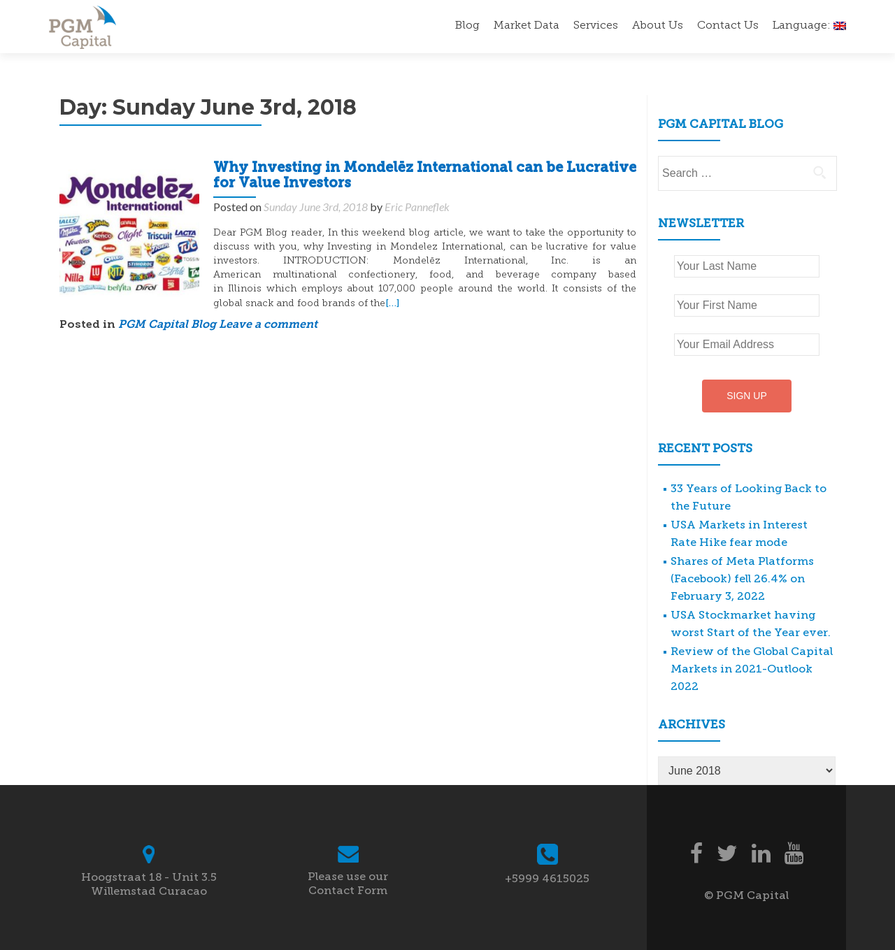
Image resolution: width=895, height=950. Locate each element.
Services (595, 25)
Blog (467, 25)
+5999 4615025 (547, 878)
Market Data (526, 25)
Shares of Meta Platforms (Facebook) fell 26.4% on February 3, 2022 (742, 578)
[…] (392, 303)
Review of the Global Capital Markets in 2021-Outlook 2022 (752, 669)
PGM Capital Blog (167, 325)
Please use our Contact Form (348, 883)
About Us (657, 25)
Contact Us (728, 25)
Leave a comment (268, 325)
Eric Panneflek (417, 206)
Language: (809, 25)
